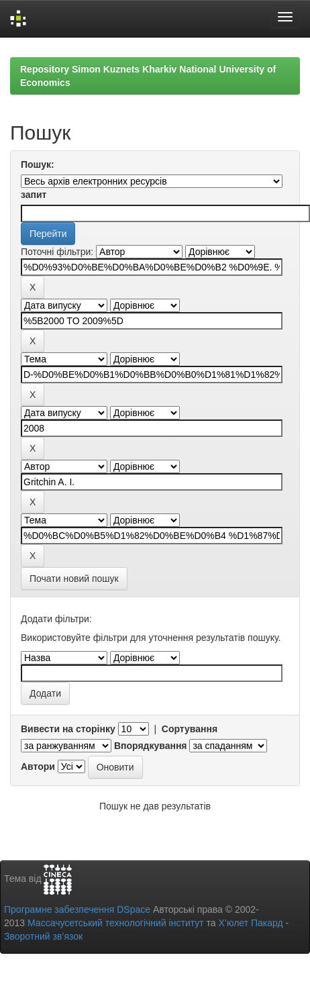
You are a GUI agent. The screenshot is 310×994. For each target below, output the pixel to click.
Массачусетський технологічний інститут (116, 922)
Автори (38, 766)
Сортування (189, 729)
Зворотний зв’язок (43, 936)
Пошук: (37, 164)
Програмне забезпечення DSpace (77, 909)
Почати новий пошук (74, 578)
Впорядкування (150, 745)
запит (33, 194)
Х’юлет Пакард (251, 922)
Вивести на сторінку (68, 729)
